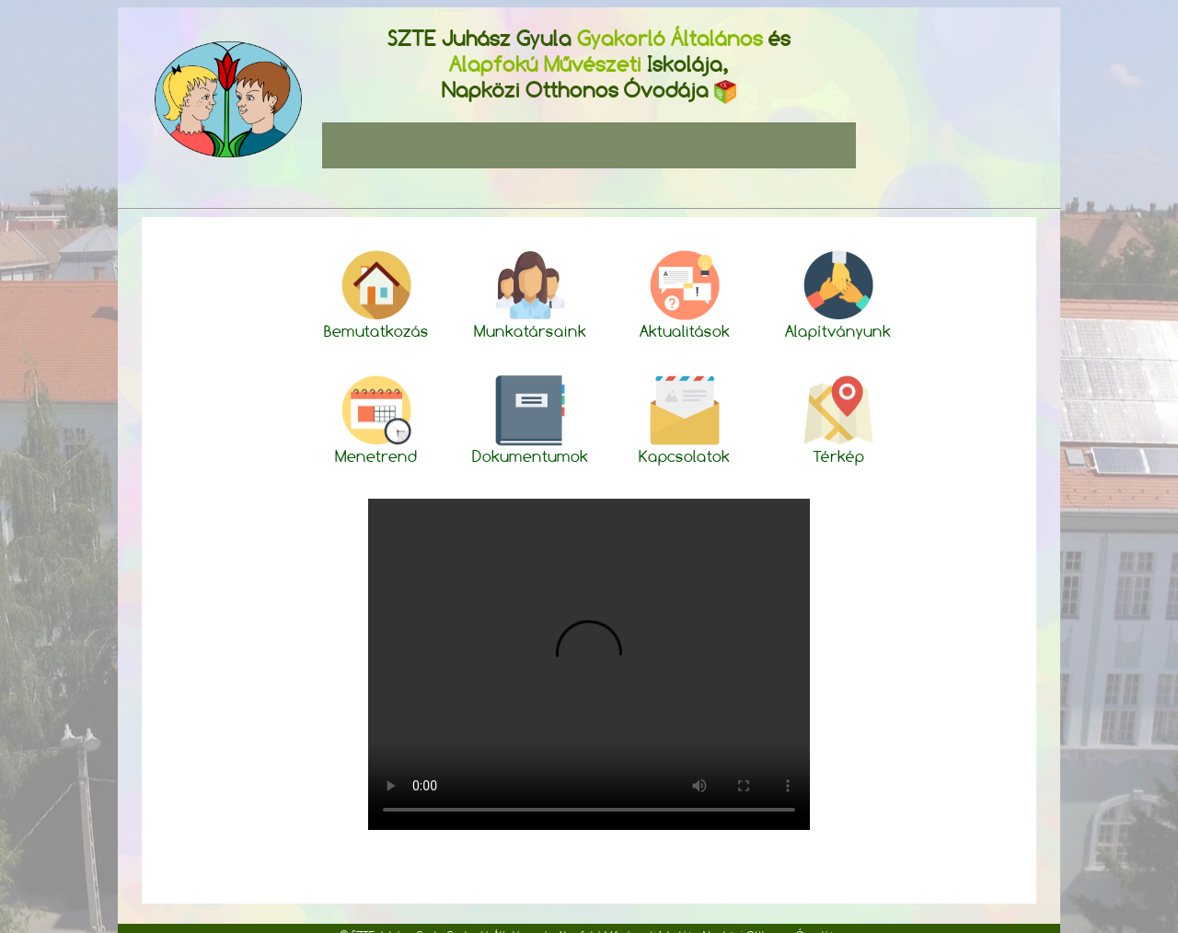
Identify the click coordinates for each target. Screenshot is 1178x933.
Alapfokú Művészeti (545, 64)
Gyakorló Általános (670, 38)
